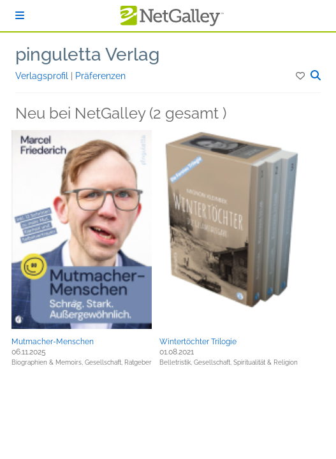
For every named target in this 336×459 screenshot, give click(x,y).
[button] (301, 75)
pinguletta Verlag (87, 54)
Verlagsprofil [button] (43, 76)
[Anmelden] (20, 16)
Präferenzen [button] (100, 76)
